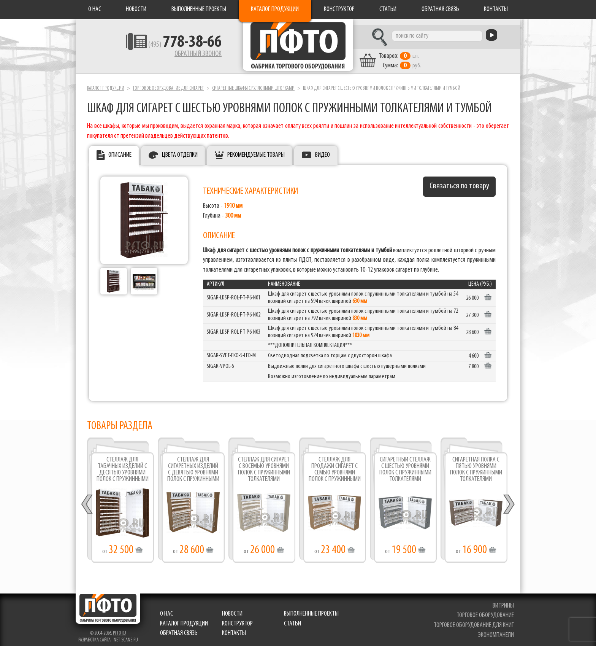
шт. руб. (418, 56)
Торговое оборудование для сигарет (168, 83)
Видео (322, 150)
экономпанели (497, 629)
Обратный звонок (178, 55)
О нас (94, 9)
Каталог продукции (275, 9)
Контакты (496, 9)
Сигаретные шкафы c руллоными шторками (253, 83)
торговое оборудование (486, 610)
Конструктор (339, 9)
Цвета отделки (180, 150)
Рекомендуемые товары (256, 150)
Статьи (387, 9)
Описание (120, 150)
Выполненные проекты (198, 9)
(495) (165, 46)
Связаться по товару (459, 181)
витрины (504, 600)
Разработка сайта (94, 635)
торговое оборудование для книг (474, 620)
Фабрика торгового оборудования (298, 47)
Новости (136, 9)
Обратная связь (440, 9)
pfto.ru (119, 628)
